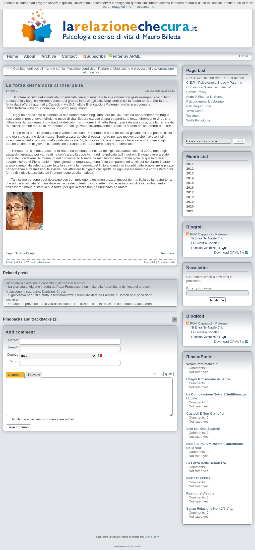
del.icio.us (44, 262)
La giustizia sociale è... (207, 243)
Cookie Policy (196, 92)
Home (12, 56)
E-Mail (9, 262)
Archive (48, 56)
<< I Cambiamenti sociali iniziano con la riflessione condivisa (50, 68)
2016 (190, 187)
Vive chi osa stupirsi (203, 429)
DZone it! (30, 262)
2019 (190, 202)
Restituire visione (200, 493)
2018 (190, 197)
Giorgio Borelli (134, 546)
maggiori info (121, 6)
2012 (190, 168)
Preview (34, 375)
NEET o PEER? (198, 478)
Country (12, 354)
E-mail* (13, 347)
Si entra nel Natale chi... (207, 238)
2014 (190, 178)
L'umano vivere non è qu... (209, 248)
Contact (69, 56)
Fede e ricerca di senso (205, 97)
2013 (190, 173)
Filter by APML (126, 56)
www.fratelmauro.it (201, 364)
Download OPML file (231, 252)
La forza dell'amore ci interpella (44, 85)
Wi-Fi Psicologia (198, 120)
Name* (13, 340)
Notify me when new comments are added (43, 419)
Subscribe (94, 56)
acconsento (145, 6)
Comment (15, 375)
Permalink (149, 262)
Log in (243, 56)
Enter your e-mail (199, 288)
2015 (190, 183)
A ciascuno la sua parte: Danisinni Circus (36, 291)
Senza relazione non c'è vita (209, 508)
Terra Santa (194, 111)
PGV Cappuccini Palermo (209, 234)
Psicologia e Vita (198, 106)
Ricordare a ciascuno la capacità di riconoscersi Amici (45, 283)
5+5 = (14, 361)
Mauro (13, 90)
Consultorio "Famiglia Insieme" (208, 87)
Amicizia (12, 300)
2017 (190, 192)
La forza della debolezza (206, 463)
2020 (190, 206)
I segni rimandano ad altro (208, 379)
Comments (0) (166, 262)
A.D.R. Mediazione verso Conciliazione (215, 78)
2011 (190, 164)
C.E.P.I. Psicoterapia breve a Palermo (214, 82)
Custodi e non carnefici (205, 413)
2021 (190, 211)
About (29, 56)
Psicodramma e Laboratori (206, 101)
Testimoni (168, 253)
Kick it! (19, 262)
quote (169, 374)
